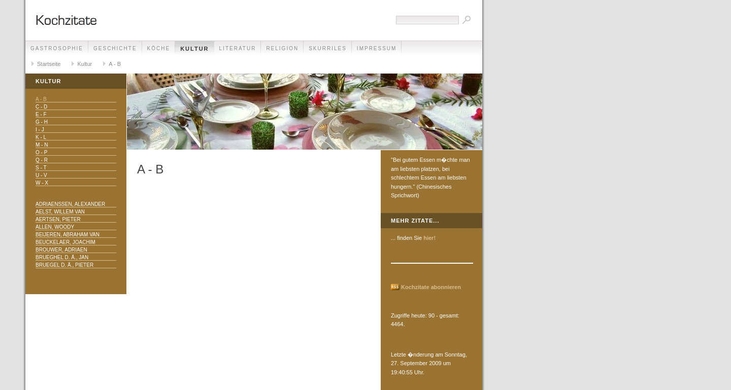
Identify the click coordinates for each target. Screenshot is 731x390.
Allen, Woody (55, 227)
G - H (42, 122)
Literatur (237, 48)
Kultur (194, 49)
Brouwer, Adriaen (61, 250)
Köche (159, 48)
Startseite (48, 64)
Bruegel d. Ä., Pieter (64, 265)
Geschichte (115, 48)
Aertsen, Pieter (58, 219)
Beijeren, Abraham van (67, 234)
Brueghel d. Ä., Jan (62, 257)
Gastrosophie (56, 48)
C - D (41, 107)
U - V (41, 175)
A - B (115, 64)
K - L (41, 137)
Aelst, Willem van (60, 212)
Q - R (42, 160)
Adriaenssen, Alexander (70, 204)
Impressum (377, 48)
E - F (41, 114)
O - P (41, 152)
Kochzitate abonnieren (431, 287)
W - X (42, 183)
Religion (282, 48)
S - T (41, 167)
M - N (42, 145)
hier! (429, 238)
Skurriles (328, 48)
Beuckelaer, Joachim (65, 242)
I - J (40, 129)
